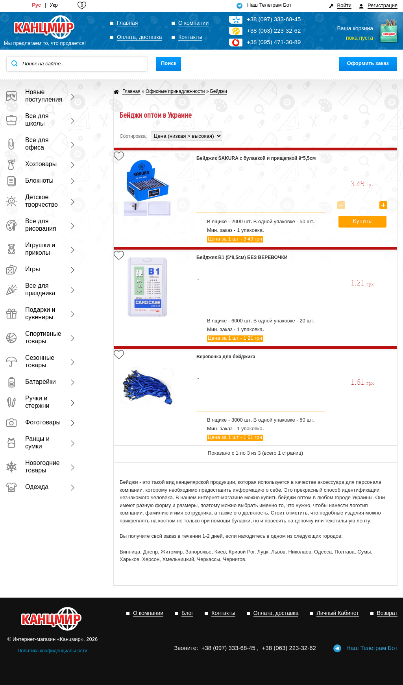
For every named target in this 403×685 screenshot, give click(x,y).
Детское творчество (32, 201)
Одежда (27, 487)
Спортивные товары (33, 337)
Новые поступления (33, 96)
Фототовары (33, 422)
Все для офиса (27, 144)
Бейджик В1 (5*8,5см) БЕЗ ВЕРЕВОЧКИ (241, 257)
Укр (54, 5)
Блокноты (30, 180)
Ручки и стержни (27, 402)
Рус (36, 5)
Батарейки (31, 381)
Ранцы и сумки (28, 442)
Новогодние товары (33, 466)
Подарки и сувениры (30, 313)
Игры (23, 269)
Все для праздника (30, 289)
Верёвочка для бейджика (225, 356)
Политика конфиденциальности (52, 651)
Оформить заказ (368, 63)
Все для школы (27, 120)
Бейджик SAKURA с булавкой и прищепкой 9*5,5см (256, 158)
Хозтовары (31, 164)
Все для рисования (31, 225)
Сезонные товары (30, 361)
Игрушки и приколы (30, 249)
